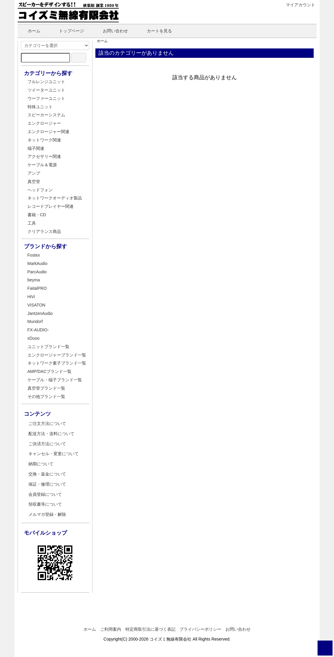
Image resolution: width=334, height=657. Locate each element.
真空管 (34, 181)
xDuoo (33, 338)
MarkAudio (38, 263)
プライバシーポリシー (200, 629)
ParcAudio (37, 271)
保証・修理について (47, 484)
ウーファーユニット (46, 98)
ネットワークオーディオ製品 (55, 198)
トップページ (67, 30)
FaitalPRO (37, 288)
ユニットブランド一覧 (48, 346)
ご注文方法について (47, 423)
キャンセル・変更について (53, 453)
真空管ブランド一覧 (46, 388)
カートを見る (155, 30)
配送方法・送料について (51, 433)
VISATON (36, 305)
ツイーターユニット (46, 90)
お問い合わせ (111, 30)
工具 (32, 223)
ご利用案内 (110, 629)
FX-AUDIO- (38, 329)
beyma (34, 280)
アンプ (34, 173)
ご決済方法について (47, 443)
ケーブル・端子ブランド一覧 (55, 379)
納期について (41, 463)
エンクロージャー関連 (48, 131)
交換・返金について (47, 474)
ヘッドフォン (40, 190)
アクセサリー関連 (44, 156)
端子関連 (36, 148)
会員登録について (45, 494)
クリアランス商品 (44, 231)
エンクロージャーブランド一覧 (57, 355)
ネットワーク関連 (44, 140)
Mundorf (35, 321)
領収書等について (45, 504)
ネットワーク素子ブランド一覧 (57, 363)
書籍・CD (37, 214)
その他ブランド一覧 (46, 396)
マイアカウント (297, 4)
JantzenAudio (40, 313)
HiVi (31, 296)
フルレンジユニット (46, 81)
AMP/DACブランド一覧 (50, 371)
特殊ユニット (40, 106)
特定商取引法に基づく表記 (150, 629)
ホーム (29, 30)
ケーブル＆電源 (42, 164)
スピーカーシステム (46, 114)
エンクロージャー (44, 123)
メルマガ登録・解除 (47, 514)
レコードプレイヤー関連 (51, 206)
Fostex (34, 255)
